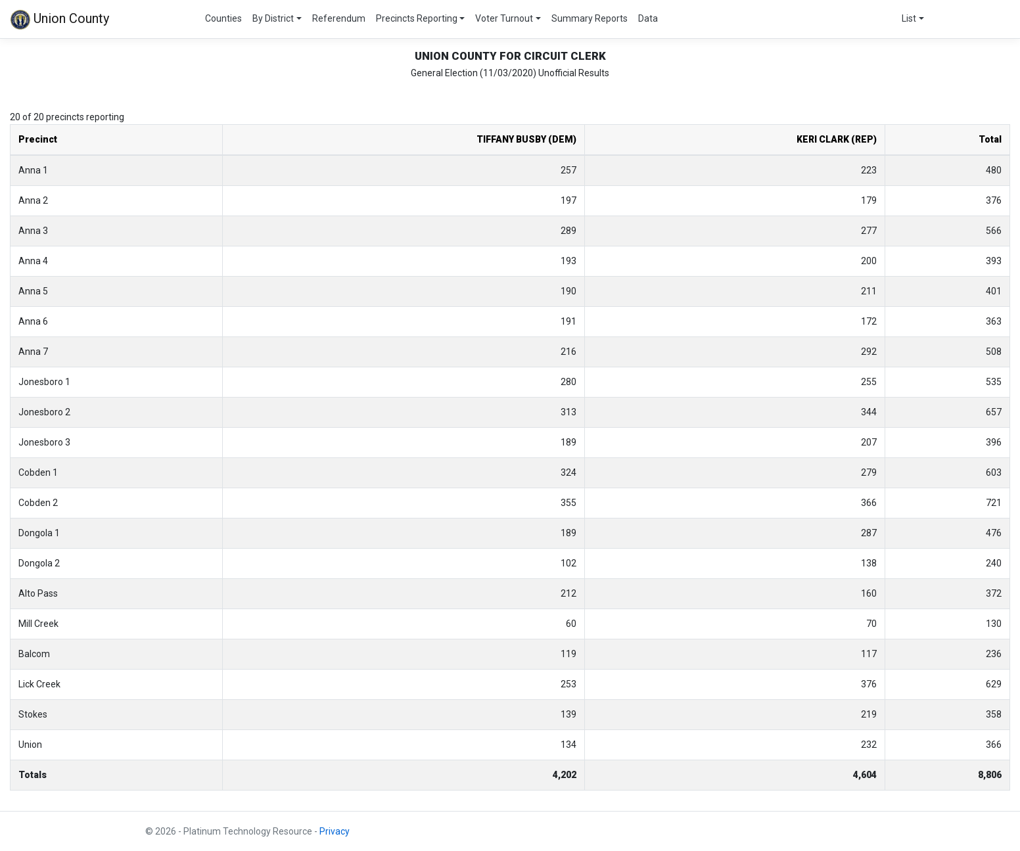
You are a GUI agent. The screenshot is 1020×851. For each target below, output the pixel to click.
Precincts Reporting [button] (416, 18)
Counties (223, 18)
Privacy (334, 831)
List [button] (909, 18)
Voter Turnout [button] (504, 18)
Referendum (338, 18)
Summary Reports (589, 18)
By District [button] (273, 18)
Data (648, 18)
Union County (60, 20)
